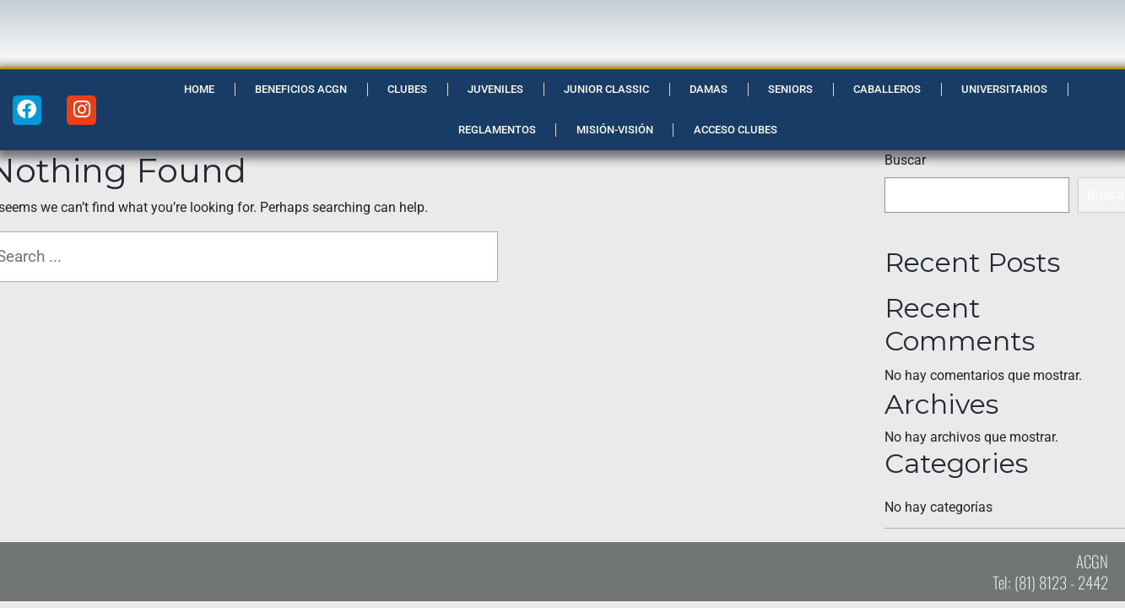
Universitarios (1004, 89)
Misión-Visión (614, 129)
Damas (708, 89)
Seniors (790, 89)
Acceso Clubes (735, 129)
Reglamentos (497, 129)
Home (199, 89)
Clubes (407, 89)
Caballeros (887, 89)
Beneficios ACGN (301, 89)
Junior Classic (606, 89)
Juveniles (495, 89)
